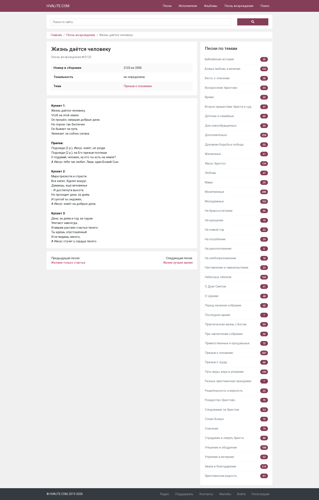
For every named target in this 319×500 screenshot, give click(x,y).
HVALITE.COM (58, 6)
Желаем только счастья (68, 262)
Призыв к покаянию (138, 86)
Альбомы (210, 6)
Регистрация (260, 494)
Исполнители (188, 6)
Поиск (264, 6)
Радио (164, 494)
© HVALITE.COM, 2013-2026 (65, 494)
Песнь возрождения (238, 6)
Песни (167, 6)
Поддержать (184, 494)
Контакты (206, 494)
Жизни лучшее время (178, 262)
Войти (241, 494)
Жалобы (225, 494)
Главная (56, 35)
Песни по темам (221, 48)
